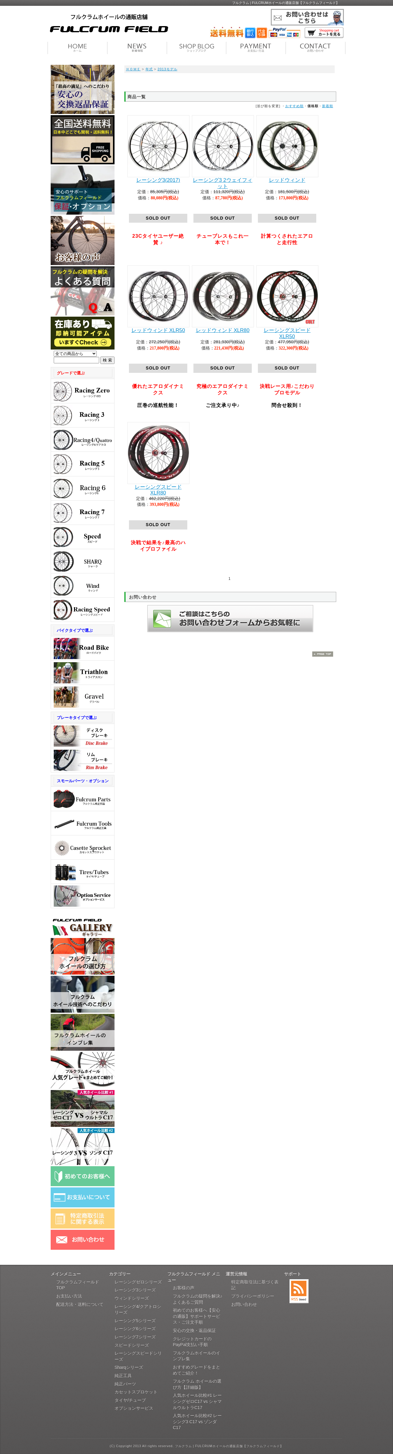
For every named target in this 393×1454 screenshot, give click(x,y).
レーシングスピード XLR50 (287, 333)
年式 (149, 69)
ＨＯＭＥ (133, 69)
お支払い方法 (69, 1296)
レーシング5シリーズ (135, 1320)
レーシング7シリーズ (135, 1337)
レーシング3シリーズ (135, 1290)
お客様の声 (183, 1287)
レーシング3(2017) (158, 180)
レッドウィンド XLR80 (223, 330)
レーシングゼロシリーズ (138, 1282)
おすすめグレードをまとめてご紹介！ (196, 1370)
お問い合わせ (244, 1304)
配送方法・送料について (79, 1304)
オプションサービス (134, 1408)
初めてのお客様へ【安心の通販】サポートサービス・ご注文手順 (196, 1316)
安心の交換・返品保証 (194, 1330)
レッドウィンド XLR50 (158, 330)
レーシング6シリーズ (135, 1328)
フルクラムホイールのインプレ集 (196, 1356)
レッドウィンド (287, 180)
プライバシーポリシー (252, 1296)
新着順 (327, 106)
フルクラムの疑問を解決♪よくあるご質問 (197, 1299)
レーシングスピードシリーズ (138, 1356)
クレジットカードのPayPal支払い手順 (192, 1341)
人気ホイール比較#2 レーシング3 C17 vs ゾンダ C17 (197, 1421)
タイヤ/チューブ (130, 1400)
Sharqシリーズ (129, 1367)
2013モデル (167, 69)
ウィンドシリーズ (132, 1298)
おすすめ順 (294, 106)
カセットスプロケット (136, 1392)
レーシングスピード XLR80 (158, 490)
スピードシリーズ (132, 1345)
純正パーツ (125, 1384)
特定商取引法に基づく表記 (254, 1285)
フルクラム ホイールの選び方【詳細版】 (197, 1384)
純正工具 (123, 1375)
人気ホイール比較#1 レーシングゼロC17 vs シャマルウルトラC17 (197, 1401)
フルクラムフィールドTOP (77, 1285)
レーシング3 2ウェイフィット (222, 183)
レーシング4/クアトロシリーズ (138, 1309)
